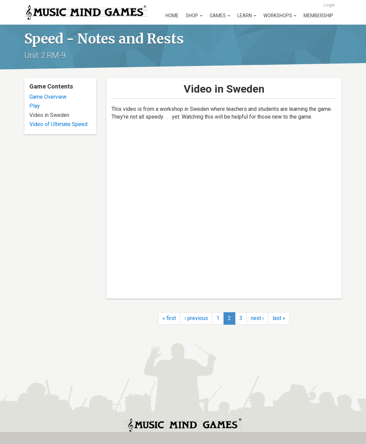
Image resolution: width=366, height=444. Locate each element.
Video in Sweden (49, 115)
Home (172, 15)
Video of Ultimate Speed (58, 124)
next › (257, 318)
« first (169, 318)
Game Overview (48, 97)
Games (220, 15)
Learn (246, 15)
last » (278, 318)
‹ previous (196, 318)
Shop (194, 15)
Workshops (279, 15)
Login (329, 4)
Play (34, 106)
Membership (318, 15)
